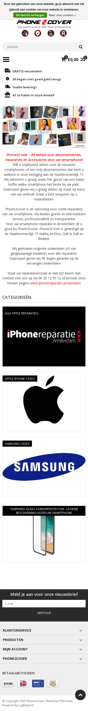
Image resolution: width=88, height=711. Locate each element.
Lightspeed (26, 705)
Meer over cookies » (62, 15)
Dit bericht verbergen (30, 15)
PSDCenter (66, 701)
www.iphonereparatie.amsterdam (55, 283)
